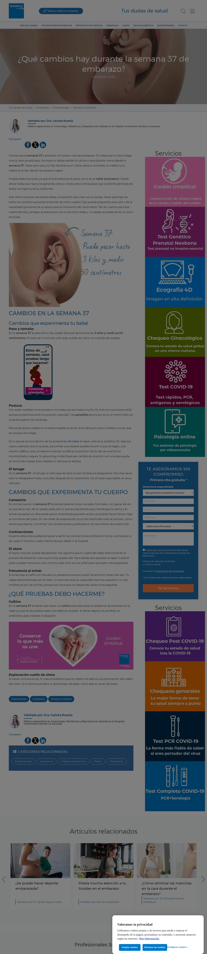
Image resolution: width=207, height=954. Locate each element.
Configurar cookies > (177, 947)
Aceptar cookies (130, 947)
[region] (158, 934)
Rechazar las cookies (154, 947)
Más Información (149, 938)
